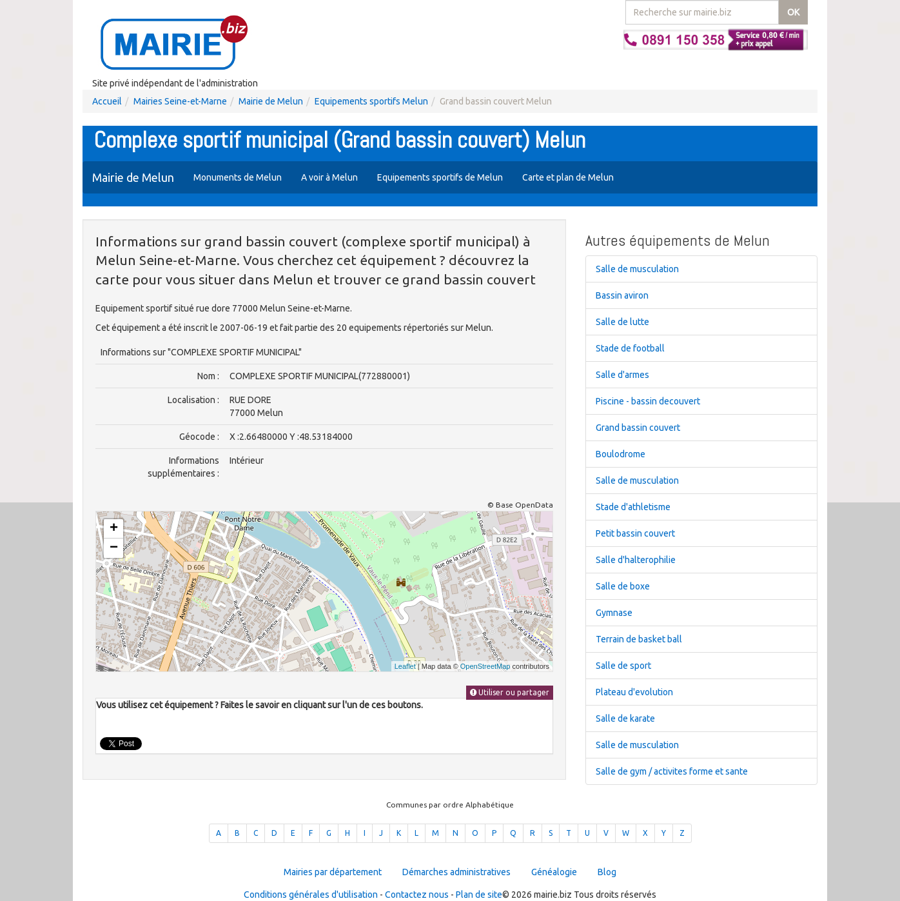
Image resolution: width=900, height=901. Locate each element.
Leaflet (405, 666)
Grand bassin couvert (638, 427)
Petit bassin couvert (635, 533)
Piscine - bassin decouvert (648, 401)
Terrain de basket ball (639, 639)
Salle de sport (623, 665)
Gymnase (614, 613)
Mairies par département (333, 872)
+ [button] (114, 529)
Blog (607, 872)
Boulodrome (620, 454)
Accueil (107, 101)
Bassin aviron (622, 295)
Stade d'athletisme (633, 507)
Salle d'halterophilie (636, 560)
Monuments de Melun (237, 177)
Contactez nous (417, 894)
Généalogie (554, 872)
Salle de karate (625, 718)
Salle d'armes (622, 375)
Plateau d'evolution (634, 692)
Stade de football (630, 348)
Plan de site (479, 894)
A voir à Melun (329, 177)
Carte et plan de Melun (568, 177)
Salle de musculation (637, 269)
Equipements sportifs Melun (371, 101)
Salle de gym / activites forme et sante (672, 771)
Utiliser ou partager (509, 692)
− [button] (114, 548)
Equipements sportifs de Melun (440, 177)
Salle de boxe (623, 586)
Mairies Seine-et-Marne (180, 101)
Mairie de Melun (271, 101)
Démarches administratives (456, 872)
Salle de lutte (622, 322)
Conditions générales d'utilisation (311, 894)
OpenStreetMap (485, 666)
